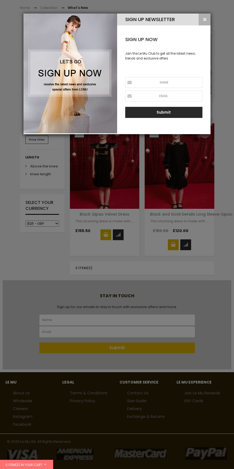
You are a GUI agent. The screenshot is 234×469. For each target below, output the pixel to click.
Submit (164, 112)
